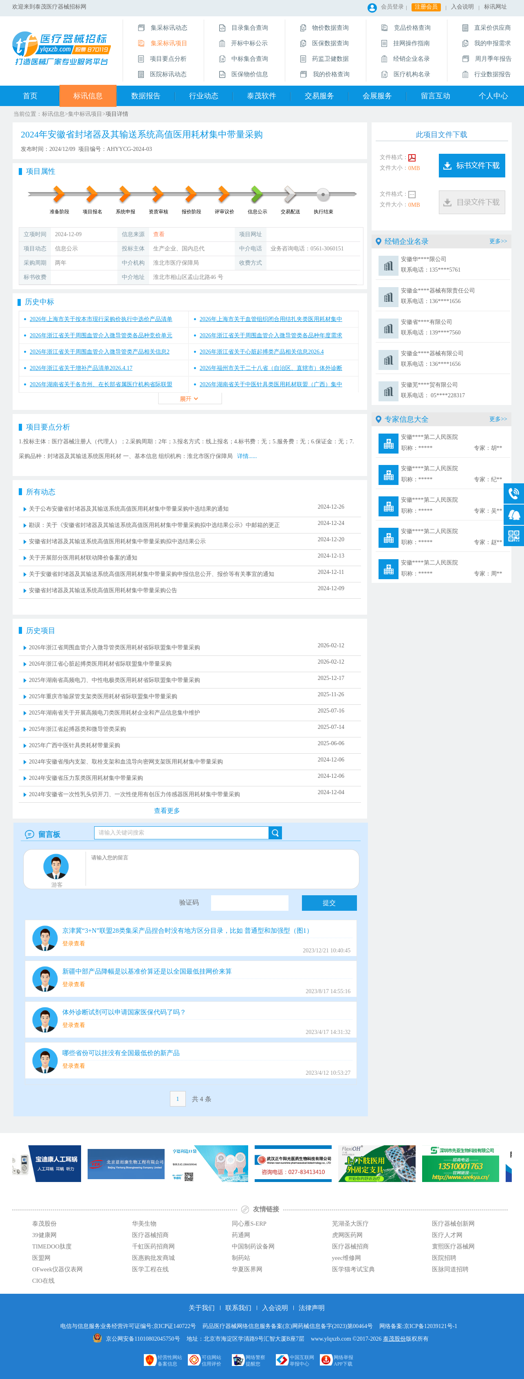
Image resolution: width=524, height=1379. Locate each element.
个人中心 (493, 96)
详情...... (247, 456)
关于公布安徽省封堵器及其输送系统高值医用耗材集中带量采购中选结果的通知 (129, 509)
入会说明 (462, 7)
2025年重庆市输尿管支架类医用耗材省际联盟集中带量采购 (103, 696)
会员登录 (392, 7)
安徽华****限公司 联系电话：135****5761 (431, 264)
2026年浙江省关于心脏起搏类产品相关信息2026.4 (262, 352)
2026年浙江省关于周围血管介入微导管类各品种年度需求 (271, 335)
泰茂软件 (261, 96)
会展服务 (377, 96)
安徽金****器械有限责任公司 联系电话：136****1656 (438, 296)
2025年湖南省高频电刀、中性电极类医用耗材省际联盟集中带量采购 (114, 680)
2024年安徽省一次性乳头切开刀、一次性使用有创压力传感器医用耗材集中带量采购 (134, 794)
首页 (30, 96)
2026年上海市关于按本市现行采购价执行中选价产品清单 (101, 319)
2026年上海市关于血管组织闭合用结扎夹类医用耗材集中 (271, 319)
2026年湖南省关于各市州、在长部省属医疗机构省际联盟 (101, 384)
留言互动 (435, 96)
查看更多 (167, 810)
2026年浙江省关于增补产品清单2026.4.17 (81, 368)
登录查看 (73, 944)
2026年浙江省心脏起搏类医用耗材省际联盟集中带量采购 (100, 664)
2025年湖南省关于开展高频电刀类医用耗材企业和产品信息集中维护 (114, 713)
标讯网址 (495, 7)
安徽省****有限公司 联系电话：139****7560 (431, 327)
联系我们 (238, 1307)
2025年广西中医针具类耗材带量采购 (74, 745)
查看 (159, 234)
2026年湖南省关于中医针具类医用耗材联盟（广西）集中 (271, 384)
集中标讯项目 (85, 114)
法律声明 (312, 1307)
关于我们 (202, 1307)
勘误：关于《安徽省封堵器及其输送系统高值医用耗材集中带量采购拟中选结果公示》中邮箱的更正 (154, 525)
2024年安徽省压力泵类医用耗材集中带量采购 (86, 778)
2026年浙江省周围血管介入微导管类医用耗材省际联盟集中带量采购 (114, 647)
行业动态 (203, 96)
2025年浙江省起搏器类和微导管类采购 (77, 729)
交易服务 (319, 96)
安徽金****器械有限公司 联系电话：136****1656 (432, 358)
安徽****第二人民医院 (452, 443)
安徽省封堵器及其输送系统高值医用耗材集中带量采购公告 (103, 590)
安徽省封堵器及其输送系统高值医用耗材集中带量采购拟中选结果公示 (117, 541)
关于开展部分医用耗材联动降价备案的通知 (83, 558)
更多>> (498, 241)
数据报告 (146, 96)
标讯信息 (88, 96)
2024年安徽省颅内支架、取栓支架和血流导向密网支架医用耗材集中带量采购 (126, 762)
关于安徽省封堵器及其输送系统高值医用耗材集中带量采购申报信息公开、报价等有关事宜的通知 (151, 574)
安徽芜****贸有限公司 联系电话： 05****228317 (433, 390)
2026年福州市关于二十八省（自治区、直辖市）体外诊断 (271, 368)
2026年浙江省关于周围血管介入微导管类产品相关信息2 (100, 352)
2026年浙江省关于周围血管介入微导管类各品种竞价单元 (101, 335)
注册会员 (426, 7)
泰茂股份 (394, 1339)
